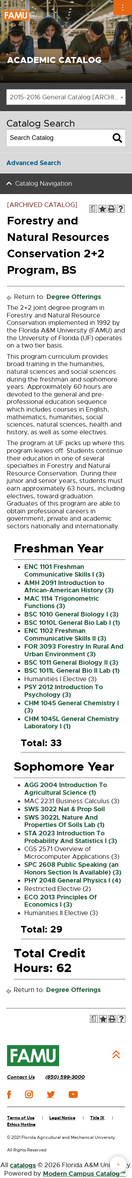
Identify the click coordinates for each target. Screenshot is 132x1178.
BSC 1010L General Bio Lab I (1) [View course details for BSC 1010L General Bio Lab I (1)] (72, 623)
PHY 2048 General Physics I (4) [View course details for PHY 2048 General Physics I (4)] (72, 880)
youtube (73, 1094)
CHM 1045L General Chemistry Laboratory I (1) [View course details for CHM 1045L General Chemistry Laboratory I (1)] (71, 723)
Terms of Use (20, 1118)
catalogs (23, 1165)
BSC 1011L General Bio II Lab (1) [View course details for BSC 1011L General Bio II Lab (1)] (72, 670)
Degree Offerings (73, 297)
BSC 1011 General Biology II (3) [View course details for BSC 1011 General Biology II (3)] (71, 662)
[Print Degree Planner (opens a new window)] (93, 209)
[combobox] (66, 97)
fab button (118, 1164)
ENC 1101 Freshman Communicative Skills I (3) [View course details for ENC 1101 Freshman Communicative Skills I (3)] (64, 571)
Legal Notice (62, 1118)
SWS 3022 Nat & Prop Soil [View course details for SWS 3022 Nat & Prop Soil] (64, 809)
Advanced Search (33, 163)
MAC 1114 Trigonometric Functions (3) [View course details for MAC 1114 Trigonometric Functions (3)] (61, 602)
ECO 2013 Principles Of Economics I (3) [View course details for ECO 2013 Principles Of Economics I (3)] (60, 901)
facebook (9, 1095)
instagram (29, 1094)
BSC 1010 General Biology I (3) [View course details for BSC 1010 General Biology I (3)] (71, 614)
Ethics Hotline (21, 1124)
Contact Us (21, 1077)
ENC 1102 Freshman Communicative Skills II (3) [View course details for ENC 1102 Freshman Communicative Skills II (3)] (65, 635)
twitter (51, 1094)
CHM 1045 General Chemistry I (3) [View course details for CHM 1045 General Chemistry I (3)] (71, 707)
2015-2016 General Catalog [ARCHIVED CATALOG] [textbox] (67, 97)
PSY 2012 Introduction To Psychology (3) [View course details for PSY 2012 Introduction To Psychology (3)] (63, 691)
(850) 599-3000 (65, 1077)
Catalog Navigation (43, 183)
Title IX (97, 1118)
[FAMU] (33, 1055)
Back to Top (116, 1054)
